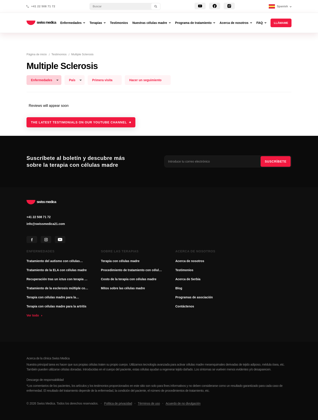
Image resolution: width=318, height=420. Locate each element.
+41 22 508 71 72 (43, 6)
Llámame (281, 23)
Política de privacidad (118, 403)
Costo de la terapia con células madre (128, 279)
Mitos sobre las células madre (123, 288)
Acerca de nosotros (195, 251)
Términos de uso (149, 403)
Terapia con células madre (120, 261)
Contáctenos (184, 306)
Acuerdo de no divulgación (183, 403)
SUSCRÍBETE (275, 161)
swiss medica (41, 23)
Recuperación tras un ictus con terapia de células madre (57, 279)
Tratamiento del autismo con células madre (53, 261)
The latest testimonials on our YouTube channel (79, 122)
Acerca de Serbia (188, 279)
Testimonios (184, 270)
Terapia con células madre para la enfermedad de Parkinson (51, 297)
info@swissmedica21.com (45, 224)
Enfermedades (40, 251)
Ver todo (32, 315)
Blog (178, 288)
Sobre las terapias (120, 251)
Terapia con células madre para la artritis (56, 306)
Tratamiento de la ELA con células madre (56, 270)
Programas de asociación (194, 297)
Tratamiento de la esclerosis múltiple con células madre (56, 288)
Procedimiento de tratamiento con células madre (131, 270)
